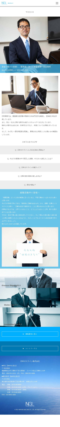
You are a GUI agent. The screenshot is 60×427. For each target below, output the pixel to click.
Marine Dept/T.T (11, 305)
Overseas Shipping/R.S (11, 285)
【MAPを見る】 (11, 365)
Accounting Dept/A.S (13, 324)
